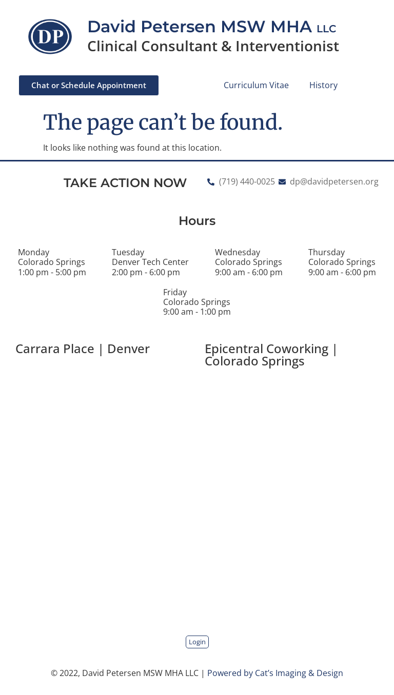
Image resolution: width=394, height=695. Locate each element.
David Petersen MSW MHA (211, 26)
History (323, 85)
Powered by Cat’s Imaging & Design (275, 673)
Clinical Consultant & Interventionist (213, 45)
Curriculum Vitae (256, 85)
